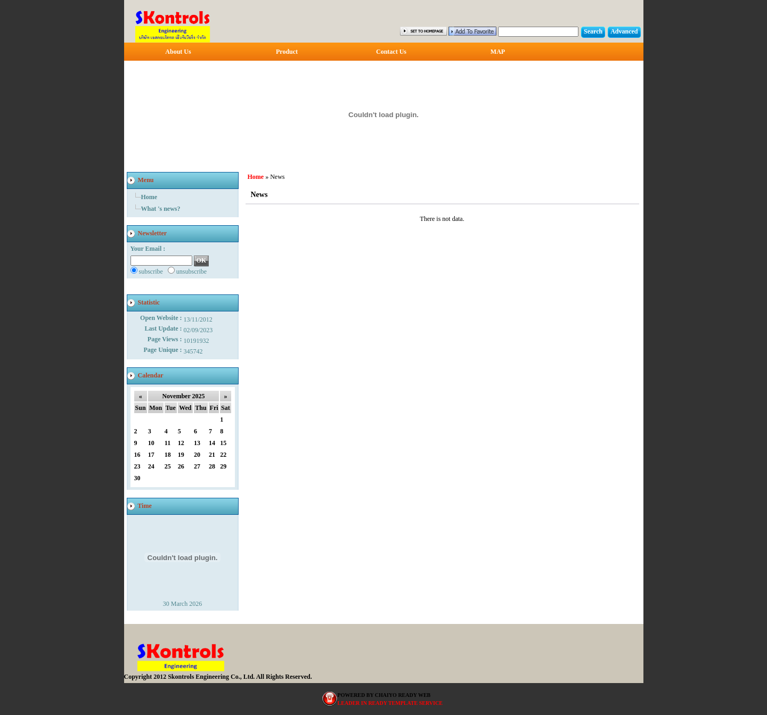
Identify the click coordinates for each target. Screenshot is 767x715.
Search (593, 31)
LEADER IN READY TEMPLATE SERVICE (390, 703)
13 (197, 443)
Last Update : (163, 328)
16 (137, 454)
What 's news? (161, 208)
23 (137, 466)
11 (167, 443)
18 (168, 454)
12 (181, 443)
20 (197, 454)
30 (137, 478)
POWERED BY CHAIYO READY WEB (384, 695)
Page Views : (166, 339)
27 (197, 466)
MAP (498, 51)
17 (151, 454)
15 (223, 443)
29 (223, 466)
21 (212, 454)
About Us (178, 51)
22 (223, 454)
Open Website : (161, 318)
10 (151, 443)
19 (181, 454)
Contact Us (391, 51)
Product (287, 51)
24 (151, 466)
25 (168, 466)
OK (202, 260)
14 (212, 443)
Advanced (624, 31)
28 (212, 466)
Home (149, 197)
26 (181, 466)
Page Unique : (164, 350)
